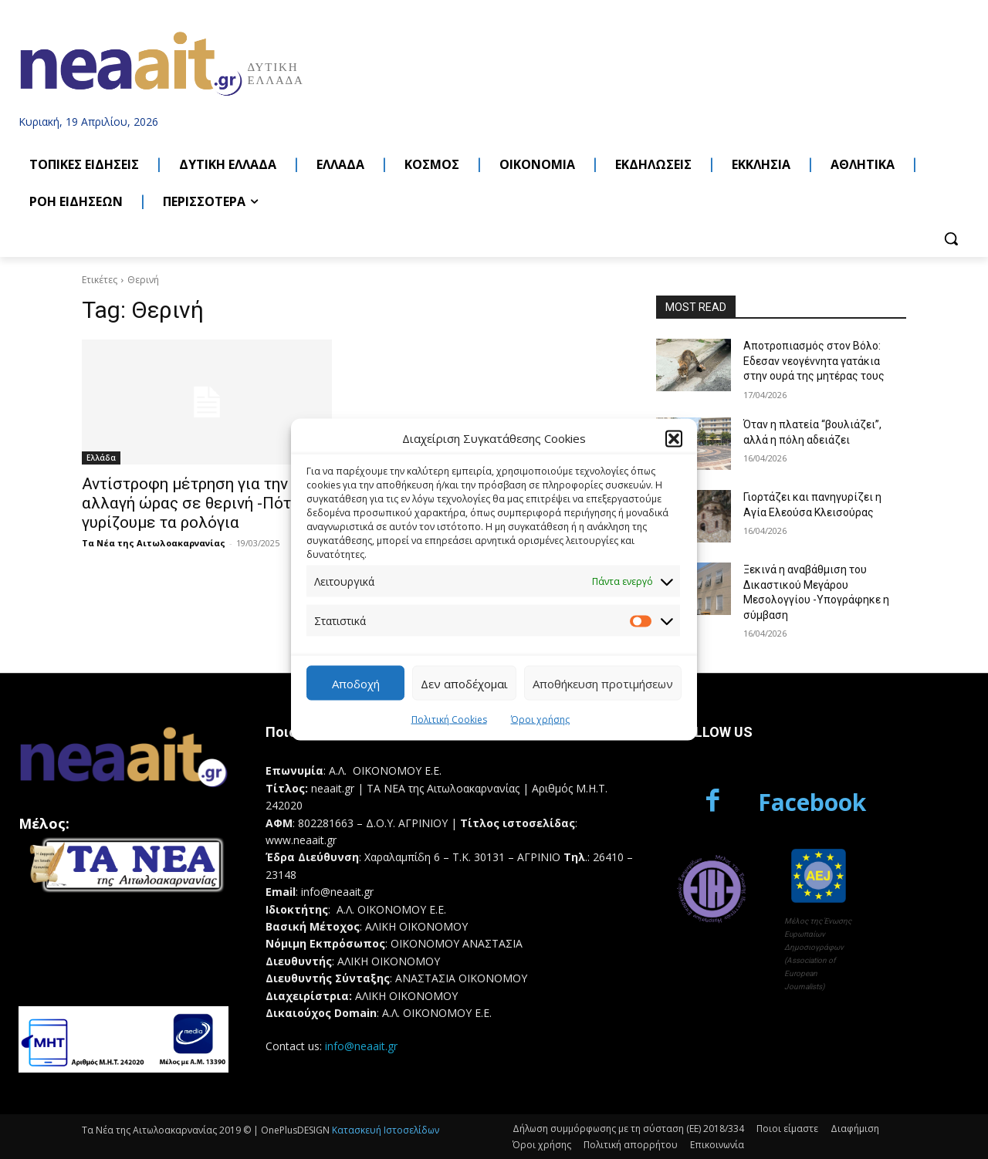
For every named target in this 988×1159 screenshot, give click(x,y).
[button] (674, 438)
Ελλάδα (101, 457)
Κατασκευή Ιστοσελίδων (385, 1130)
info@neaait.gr (361, 1046)
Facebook (812, 802)
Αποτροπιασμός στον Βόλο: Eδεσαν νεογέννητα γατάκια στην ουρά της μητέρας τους (814, 361)
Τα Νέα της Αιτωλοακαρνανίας (153, 543)
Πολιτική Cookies (449, 719)
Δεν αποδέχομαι (464, 683)
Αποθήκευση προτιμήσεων (603, 683)
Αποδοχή (356, 683)
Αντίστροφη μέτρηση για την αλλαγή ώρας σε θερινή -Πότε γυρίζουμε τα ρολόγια (191, 503)
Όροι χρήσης (540, 719)
